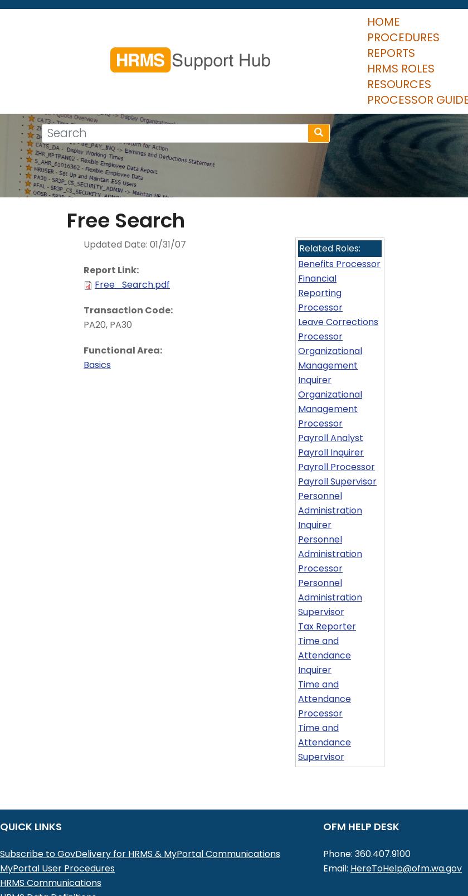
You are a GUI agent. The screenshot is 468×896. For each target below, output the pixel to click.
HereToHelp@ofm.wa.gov (406, 833)
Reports (193, 49)
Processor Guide (86, 65)
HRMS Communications (50, 848)
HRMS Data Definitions (48, 862)
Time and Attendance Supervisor (324, 708)
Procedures (118, 49)
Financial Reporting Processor (320, 258)
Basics (97, 330)
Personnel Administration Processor (330, 519)
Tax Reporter (327, 591)
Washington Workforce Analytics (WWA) (89, 877)
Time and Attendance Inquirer (324, 621)
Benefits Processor (339, 229)
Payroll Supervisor (337, 446)
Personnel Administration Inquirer (330, 476)
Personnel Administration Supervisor (330, 563)
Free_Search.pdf (132, 250)
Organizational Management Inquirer (330, 331)
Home (51, 49)
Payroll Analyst (330, 403)
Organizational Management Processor (330, 374)
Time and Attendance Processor (324, 664)
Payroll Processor (336, 432)
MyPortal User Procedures (57, 833)
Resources (346, 49)
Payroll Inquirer (331, 417)
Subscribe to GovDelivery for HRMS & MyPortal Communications (140, 819)
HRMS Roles (265, 49)
